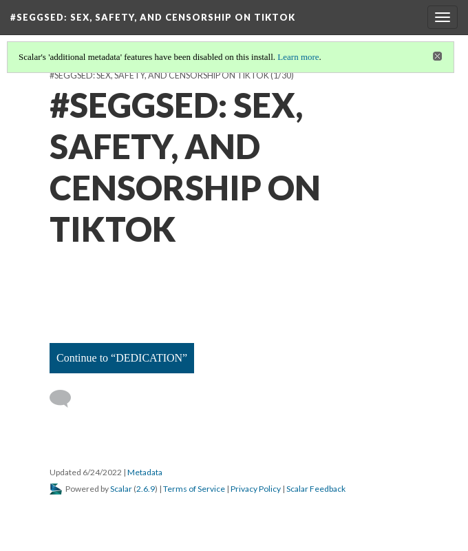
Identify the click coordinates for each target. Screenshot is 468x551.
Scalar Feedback (315, 489)
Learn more (298, 57)
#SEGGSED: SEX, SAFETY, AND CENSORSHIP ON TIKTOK (159, 75)
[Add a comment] (66, 399)
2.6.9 (145, 489)
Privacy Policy (256, 489)
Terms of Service (194, 489)
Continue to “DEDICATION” (121, 358)
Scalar (121, 489)
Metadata (144, 472)
